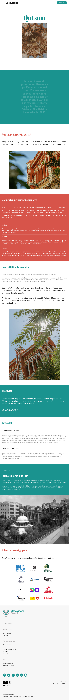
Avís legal (5, 696)
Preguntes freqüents (8, 665)
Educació (5, 653)
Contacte (5, 635)
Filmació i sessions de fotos (10, 649)
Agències (5, 651)
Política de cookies (28, 696)
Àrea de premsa (7, 644)
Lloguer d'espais (7, 647)
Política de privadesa (15, 696)
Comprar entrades (8, 663)
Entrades (61, 2)
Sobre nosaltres (7, 633)
